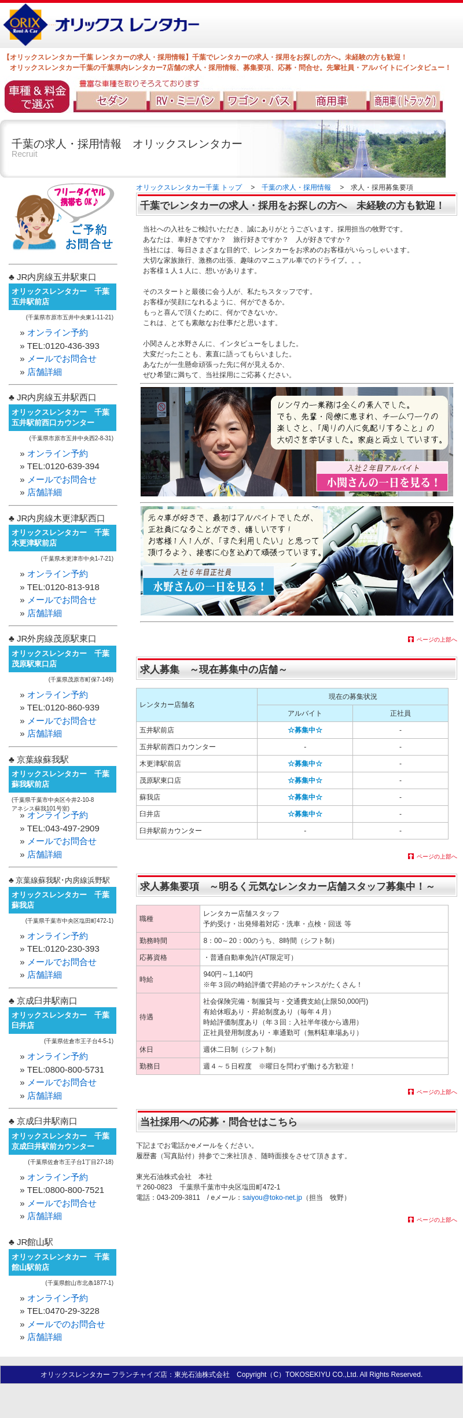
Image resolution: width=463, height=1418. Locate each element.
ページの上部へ (437, 639)
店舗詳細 (44, 372)
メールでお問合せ (62, 358)
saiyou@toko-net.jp (272, 1198)
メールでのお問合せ (66, 1324)
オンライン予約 (57, 332)
